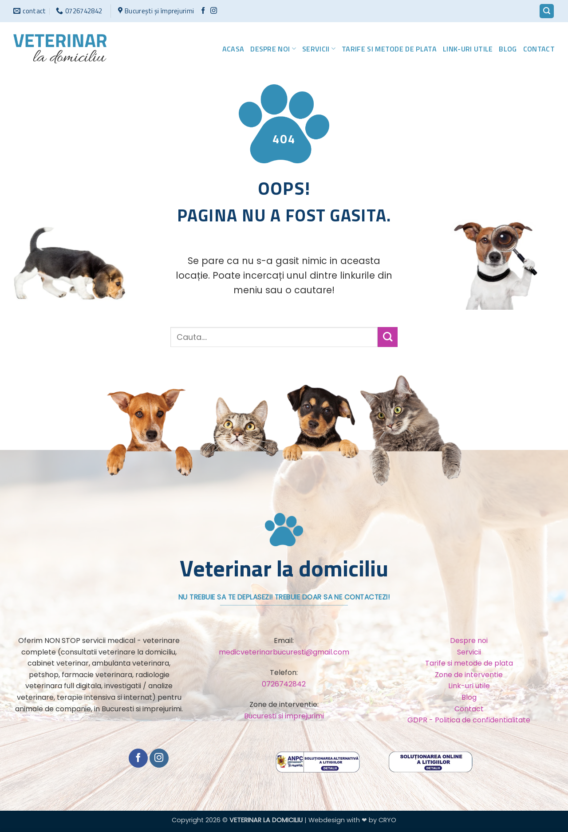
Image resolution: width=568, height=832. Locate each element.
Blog (508, 48)
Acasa (233, 48)
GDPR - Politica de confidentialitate (468, 720)
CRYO (387, 820)
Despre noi (273, 48)
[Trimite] (388, 337)
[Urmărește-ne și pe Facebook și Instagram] (213, 11)
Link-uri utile (468, 48)
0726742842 (284, 684)
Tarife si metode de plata (389, 48)
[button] (547, 11)
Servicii (318, 48)
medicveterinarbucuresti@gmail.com (284, 652)
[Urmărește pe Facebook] (203, 11)
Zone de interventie (469, 675)
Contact (539, 48)
